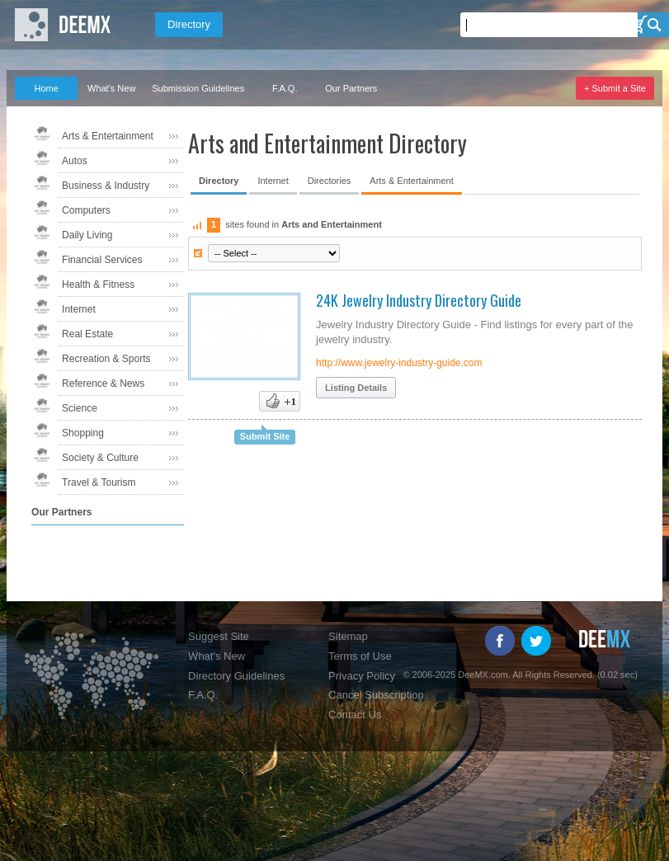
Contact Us (354, 714)
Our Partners (351, 88)
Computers (86, 210)
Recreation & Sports (106, 359)
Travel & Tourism (98, 482)
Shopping (83, 433)
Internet (79, 309)
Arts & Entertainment (107, 136)
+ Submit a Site (615, 88)
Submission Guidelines (198, 88)
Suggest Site (218, 636)
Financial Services (102, 260)
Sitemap (348, 636)
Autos (74, 161)
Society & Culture (100, 457)
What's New (111, 88)
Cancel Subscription (376, 695)
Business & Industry (105, 185)
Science (79, 408)
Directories (329, 181)
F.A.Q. (285, 88)
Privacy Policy (361, 676)
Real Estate (87, 334)
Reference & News (103, 383)
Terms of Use (360, 656)
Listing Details (356, 388)
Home (46, 88)
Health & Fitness (98, 284)
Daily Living (87, 235)
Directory (188, 24)
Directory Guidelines (236, 676)
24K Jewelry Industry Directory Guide (418, 300)
